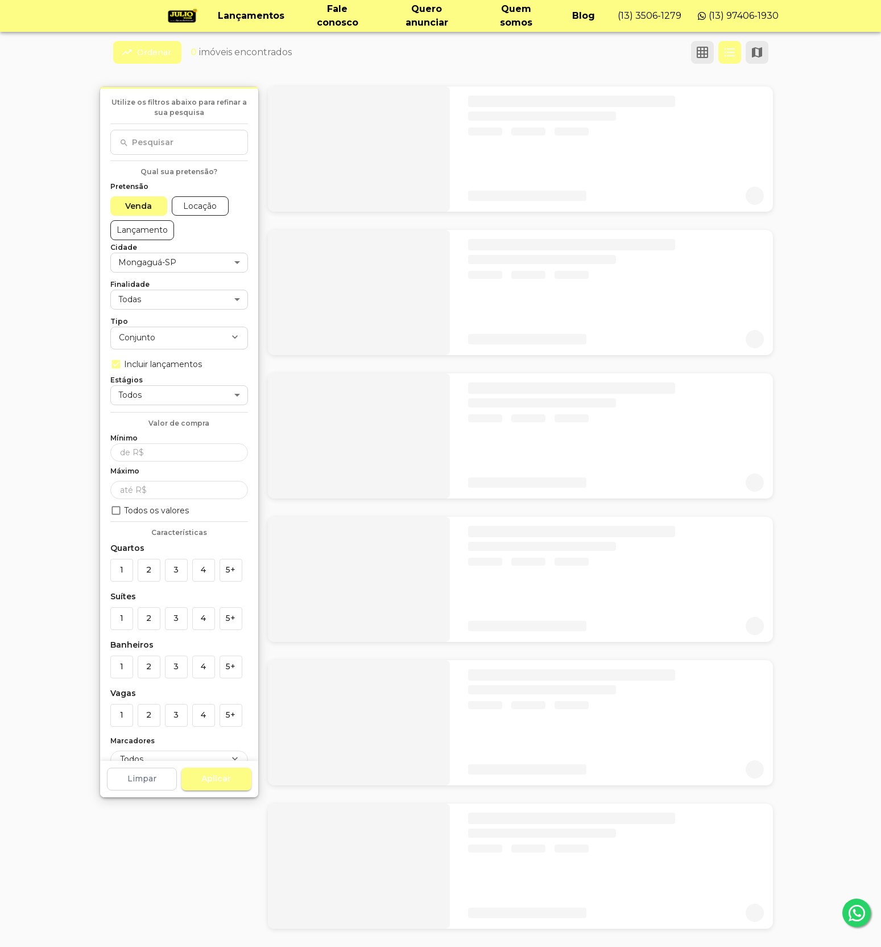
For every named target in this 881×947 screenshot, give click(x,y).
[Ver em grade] (702, 52)
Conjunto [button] (137, 337)
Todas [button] (129, 299)
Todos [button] (130, 395)
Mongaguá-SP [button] (147, 262)
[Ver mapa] (757, 52)
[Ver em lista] (729, 52)
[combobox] (179, 142)
